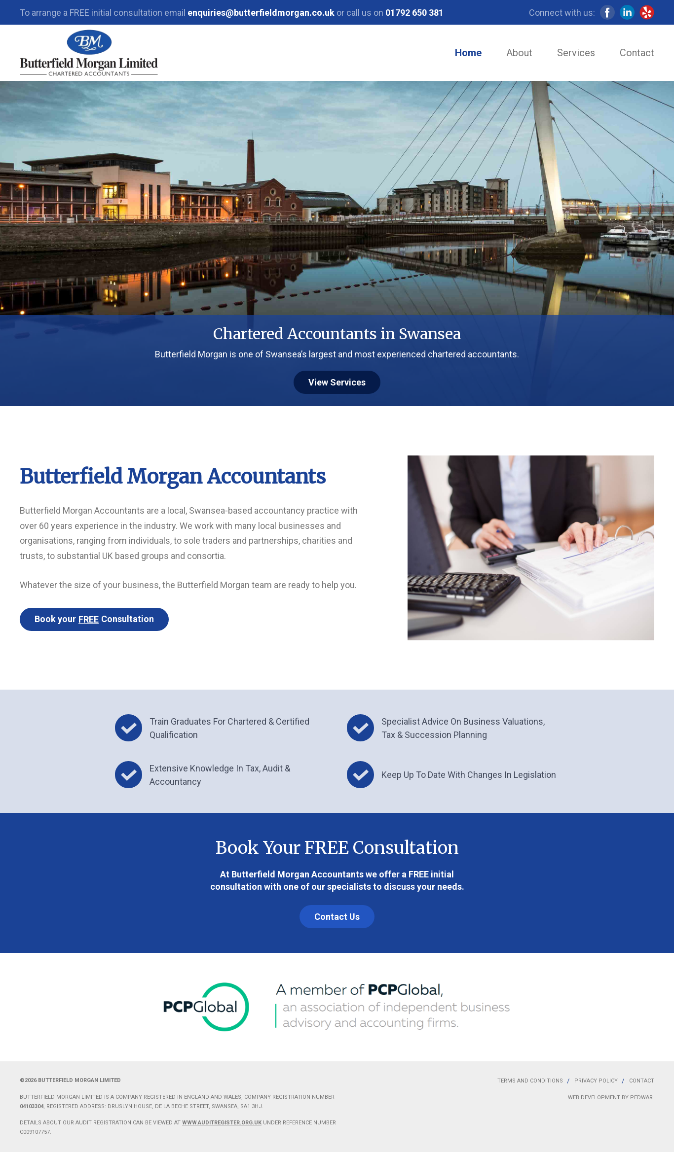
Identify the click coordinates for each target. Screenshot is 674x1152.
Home (468, 53)
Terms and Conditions (530, 1081)
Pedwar (641, 1097)
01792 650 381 (414, 12)
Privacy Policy (596, 1081)
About (519, 53)
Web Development (594, 1097)
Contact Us (337, 916)
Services (576, 53)
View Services (337, 382)
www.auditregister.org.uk (222, 1122)
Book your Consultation (94, 619)
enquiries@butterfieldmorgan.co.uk (261, 12)
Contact (637, 53)
